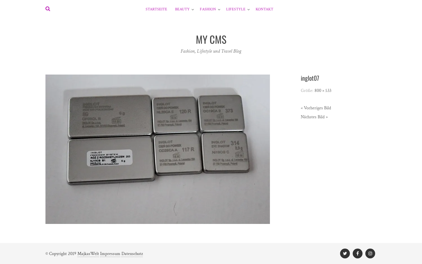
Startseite (156, 9)
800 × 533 (323, 91)
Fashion (208, 9)
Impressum (110, 254)
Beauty (182, 9)
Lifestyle (236, 9)
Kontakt (264, 9)
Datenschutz (132, 254)
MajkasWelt (88, 254)
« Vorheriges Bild (316, 108)
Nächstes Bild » (314, 117)
